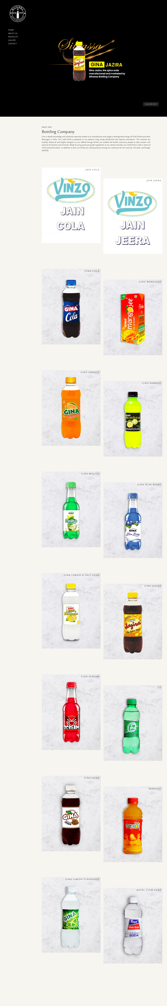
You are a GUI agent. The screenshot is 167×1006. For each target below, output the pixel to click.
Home (11, 30)
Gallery (12, 40)
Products (13, 37)
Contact (12, 44)
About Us (12, 33)
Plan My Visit (151, 104)
